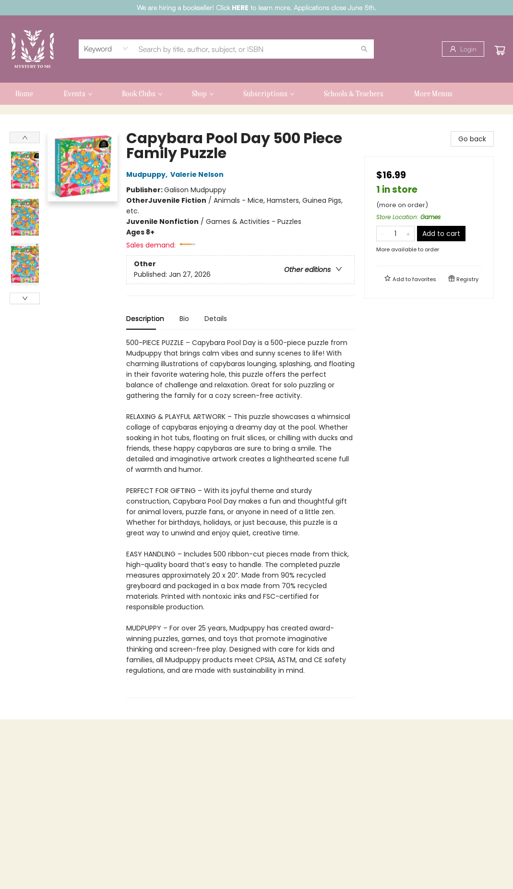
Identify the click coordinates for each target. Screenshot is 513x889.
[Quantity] (395, 233)
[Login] (463, 49)
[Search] (364, 49)
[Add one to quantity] (408, 233)
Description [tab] (145, 318)
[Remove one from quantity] (383, 233)
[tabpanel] (240, 517)
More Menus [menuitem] (433, 93)
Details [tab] (215, 318)
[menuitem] (24, 94)
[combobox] (106, 48)
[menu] (256, 94)
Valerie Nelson (198, 174)
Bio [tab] (184, 318)
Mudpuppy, (148, 174)
